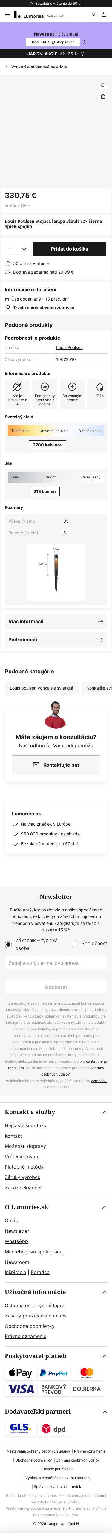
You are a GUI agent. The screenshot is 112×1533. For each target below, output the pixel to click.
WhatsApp (16, 1241)
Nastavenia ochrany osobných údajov (38, 1451)
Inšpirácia (15, 1272)
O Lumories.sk (26, 1207)
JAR (53, 42)
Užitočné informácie (35, 1292)
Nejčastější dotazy (26, 1125)
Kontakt (13, 1136)
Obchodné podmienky (30, 1326)
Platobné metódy (24, 1166)
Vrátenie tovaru (22, 1156)
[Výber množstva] (17, 249)
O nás (11, 1220)
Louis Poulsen (69, 347)
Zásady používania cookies (35, 1315)
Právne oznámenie (25, 1336)
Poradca (40, 1272)
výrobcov (99, 1080)
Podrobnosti (22, 640)
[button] (103, 85)
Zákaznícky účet (23, 1187)
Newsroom (17, 1262)
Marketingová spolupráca (33, 1251)
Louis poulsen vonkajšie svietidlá (41, 688)
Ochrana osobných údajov (34, 1305)
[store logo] (42, 14)
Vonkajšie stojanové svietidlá (39, 67)
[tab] (56, 1150)
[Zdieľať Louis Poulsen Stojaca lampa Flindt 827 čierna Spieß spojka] (103, 96)
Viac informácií (25, 621)
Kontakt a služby (30, 1112)
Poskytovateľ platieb (35, 1356)
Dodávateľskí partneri (38, 1411)
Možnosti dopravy (25, 1146)
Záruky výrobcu (22, 1177)
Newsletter (17, 1231)
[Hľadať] (94, 14)
